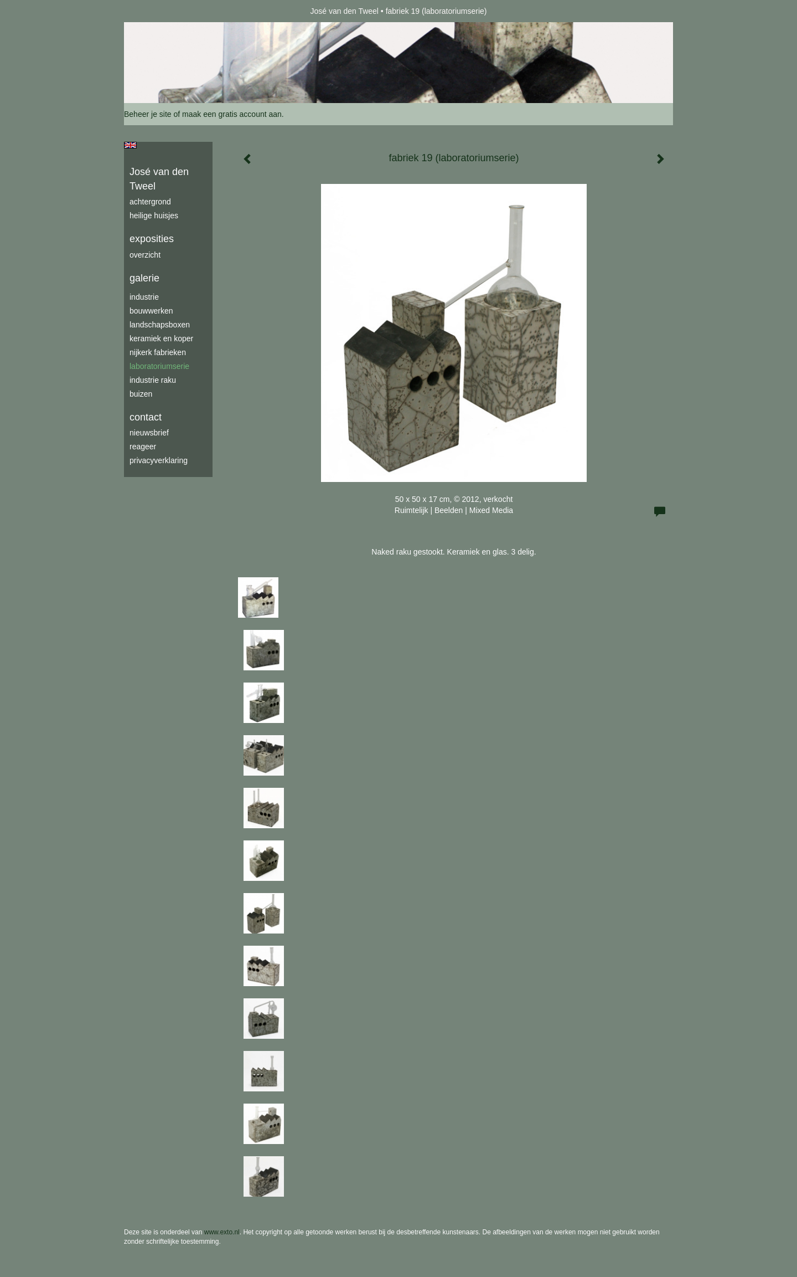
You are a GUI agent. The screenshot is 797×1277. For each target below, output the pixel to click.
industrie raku (153, 380)
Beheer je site (148, 114)
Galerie (144, 278)
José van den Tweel (344, 11)
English (130, 145)
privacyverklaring (159, 460)
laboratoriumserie (159, 366)
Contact (146, 417)
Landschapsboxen (160, 324)
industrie (144, 297)
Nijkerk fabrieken (158, 352)
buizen (141, 393)
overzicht (145, 254)
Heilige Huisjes (154, 215)
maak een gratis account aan (232, 114)
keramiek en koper (161, 338)
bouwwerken (151, 310)
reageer (143, 446)
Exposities (152, 238)
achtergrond (150, 201)
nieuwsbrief (149, 432)
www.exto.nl (222, 1232)
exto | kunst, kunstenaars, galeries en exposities (155, 11)
